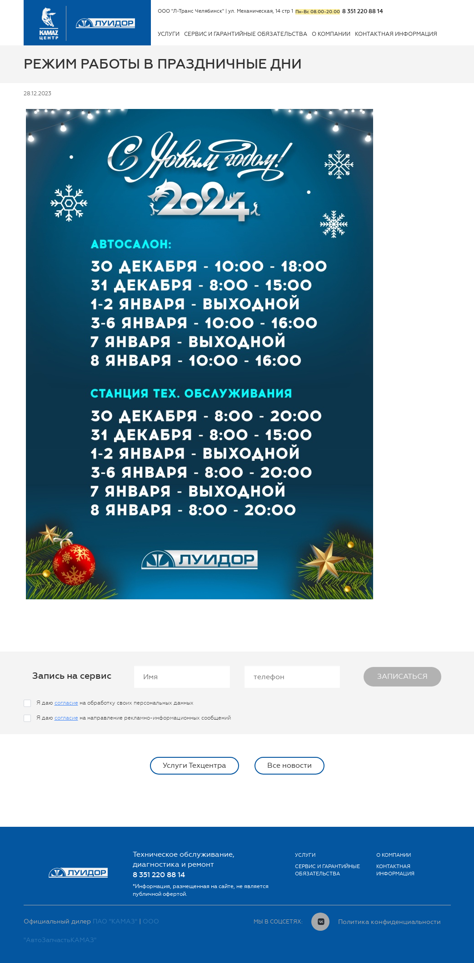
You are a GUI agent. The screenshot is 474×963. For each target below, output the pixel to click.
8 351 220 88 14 (362, 11)
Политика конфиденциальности (389, 921)
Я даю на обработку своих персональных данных (115, 703)
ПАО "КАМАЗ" (115, 921)
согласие (66, 703)
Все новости (289, 765)
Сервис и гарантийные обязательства (245, 34)
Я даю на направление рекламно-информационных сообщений (133, 718)
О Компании (331, 34)
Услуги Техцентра (194, 765)
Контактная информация (396, 34)
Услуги (169, 34)
